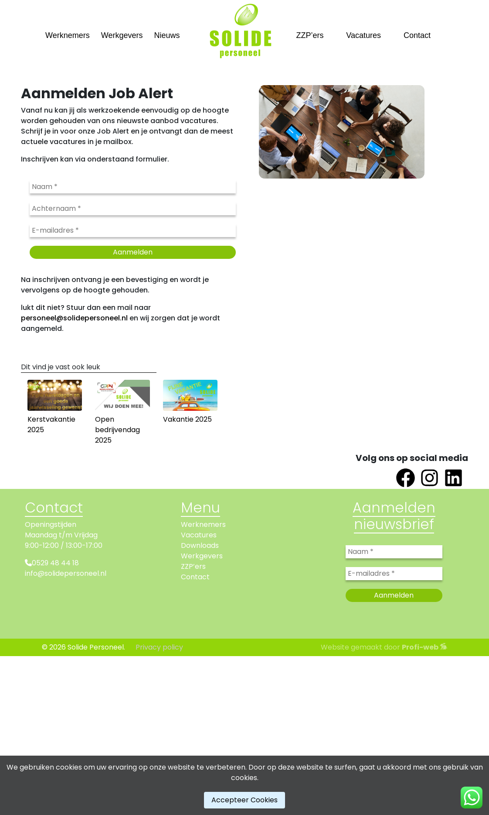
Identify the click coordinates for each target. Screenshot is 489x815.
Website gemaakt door (384, 647)
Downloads (200, 545)
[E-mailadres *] (133, 230)
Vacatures (363, 35)
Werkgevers (122, 35)
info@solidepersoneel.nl (65, 573)
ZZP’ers (310, 35)
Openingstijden (50, 524)
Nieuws (167, 35)
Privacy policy (159, 647)
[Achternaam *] (133, 208)
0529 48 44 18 (55, 563)
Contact (417, 35)
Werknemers (67, 35)
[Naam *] (133, 186)
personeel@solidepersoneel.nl (74, 318)
